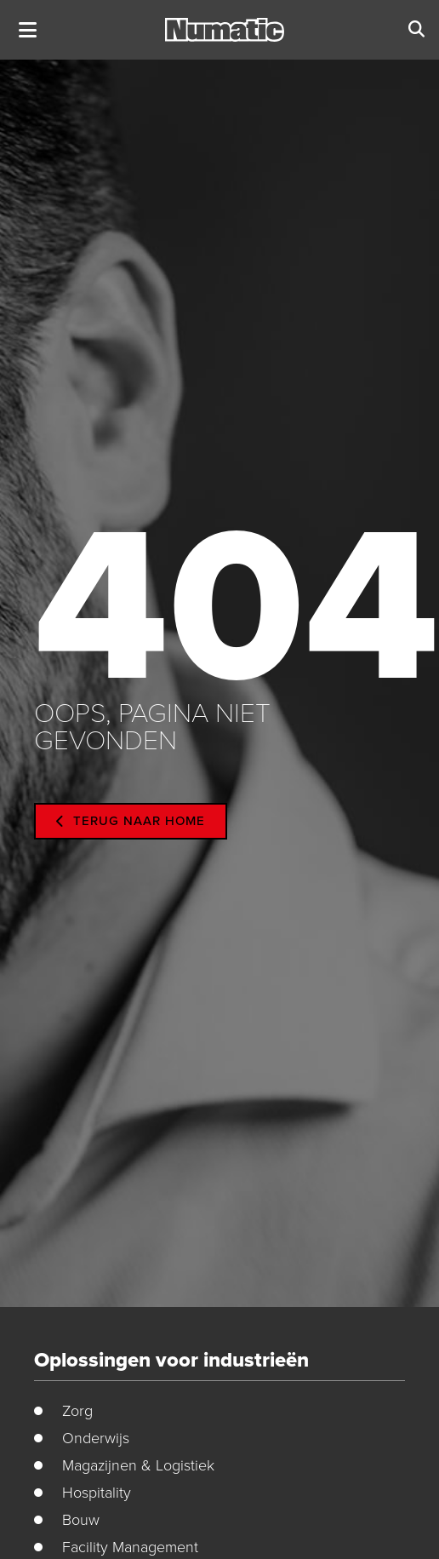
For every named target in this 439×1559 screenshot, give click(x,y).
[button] (28, 30)
